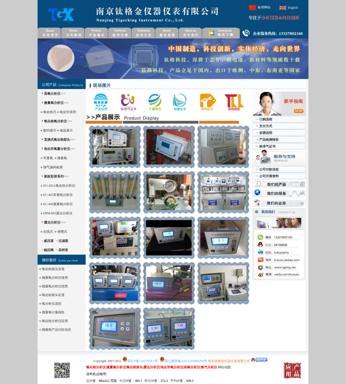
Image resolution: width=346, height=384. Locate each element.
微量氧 (62, 158)
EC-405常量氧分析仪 (58, 195)
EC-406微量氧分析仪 (58, 204)
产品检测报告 (269, 140)
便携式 (62, 232)
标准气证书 (267, 146)
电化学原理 (68, 112)
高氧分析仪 (52, 94)
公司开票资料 (269, 176)
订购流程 (265, 119)
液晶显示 (66, 130)
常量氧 (48, 158)
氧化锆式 (49, 112)
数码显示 (49, 130)
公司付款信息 (269, 169)
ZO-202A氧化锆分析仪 (59, 186)
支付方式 (265, 126)
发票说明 (265, 133)
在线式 (48, 232)
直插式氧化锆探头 (57, 140)
